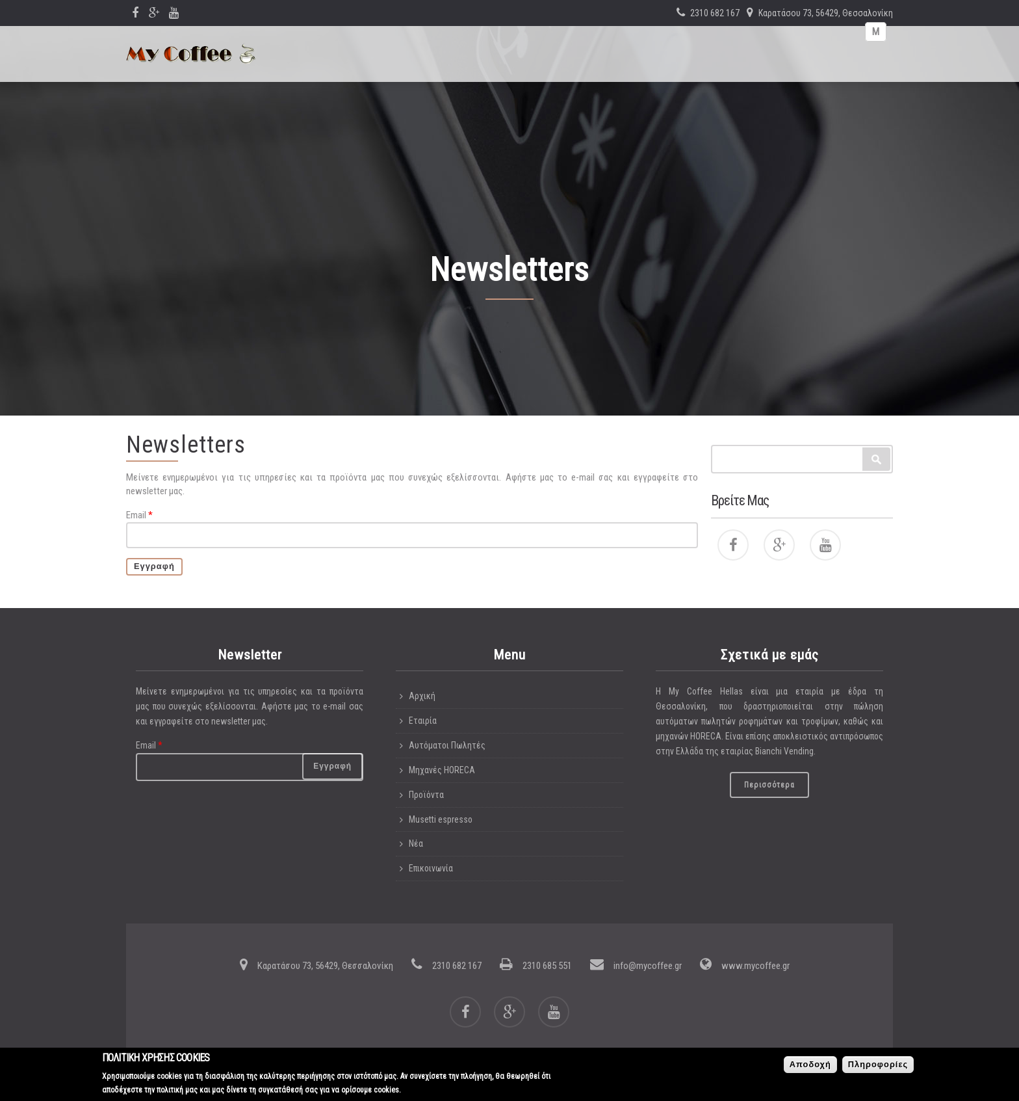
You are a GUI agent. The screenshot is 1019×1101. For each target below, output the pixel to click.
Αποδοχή (810, 1066)
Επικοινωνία (431, 868)
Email (139, 515)
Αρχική (422, 696)
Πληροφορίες (878, 1066)
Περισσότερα (769, 784)
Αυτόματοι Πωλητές (447, 745)
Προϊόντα (426, 794)
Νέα (416, 843)
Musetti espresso (440, 819)
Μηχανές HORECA (442, 770)
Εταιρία (423, 720)
